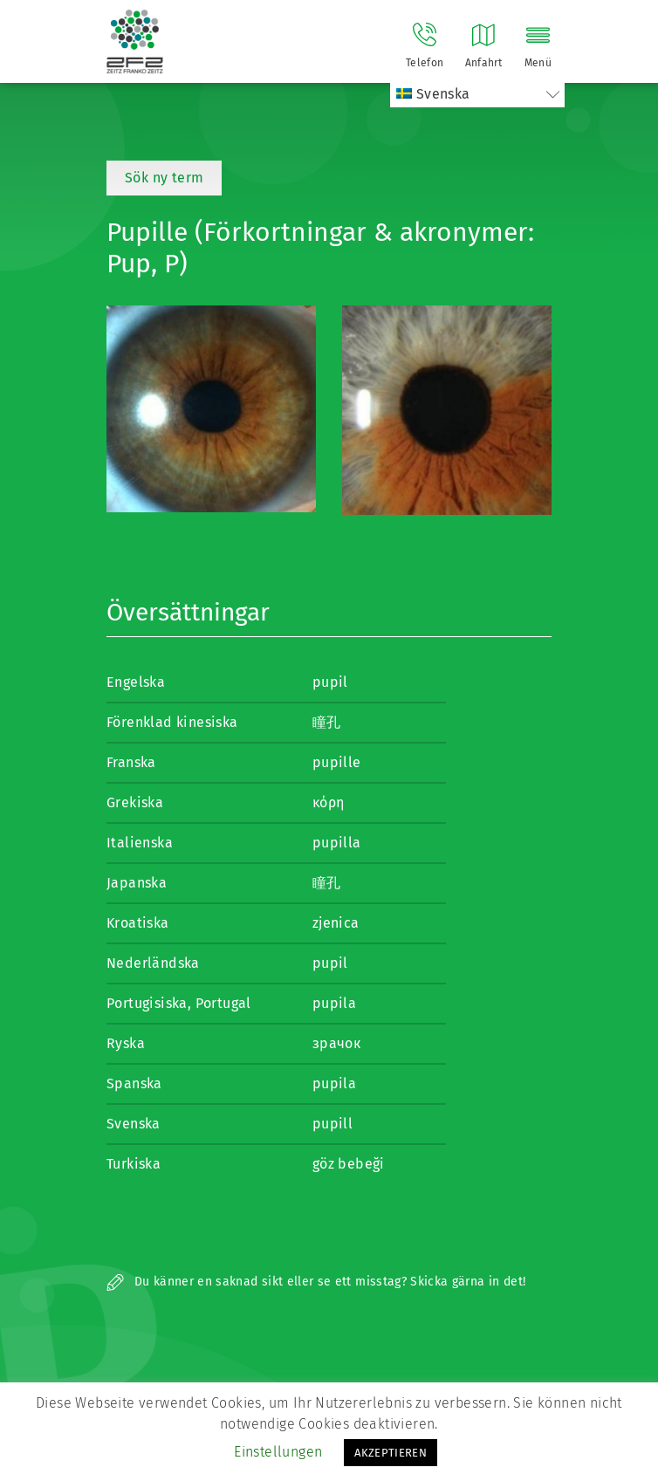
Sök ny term (164, 177)
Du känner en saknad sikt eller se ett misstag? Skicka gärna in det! (315, 1281)
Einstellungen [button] (278, 1451)
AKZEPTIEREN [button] (390, 1452)
